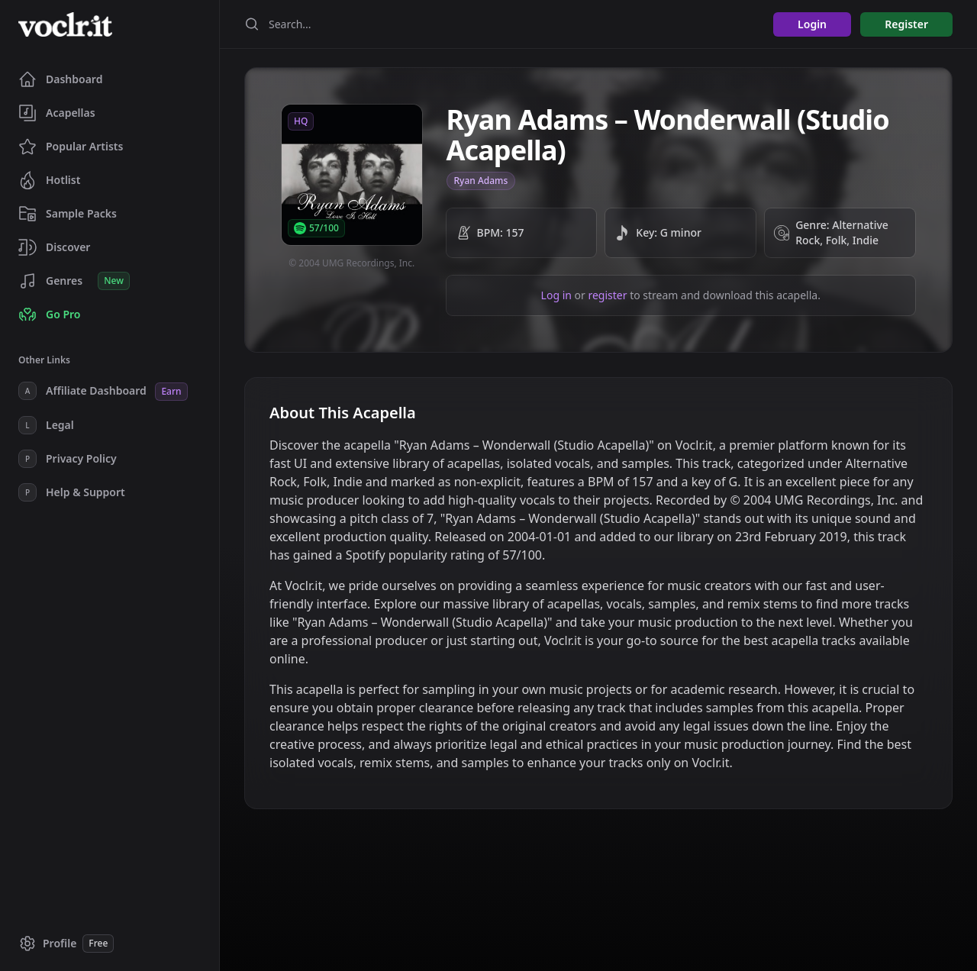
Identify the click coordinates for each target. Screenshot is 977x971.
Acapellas (56, 113)
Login (812, 24)
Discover (54, 247)
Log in (556, 295)
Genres (74, 281)
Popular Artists (70, 146)
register (607, 295)
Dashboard (60, 79)
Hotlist (49, 180)
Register (906, 24)
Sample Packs (67, 214)
